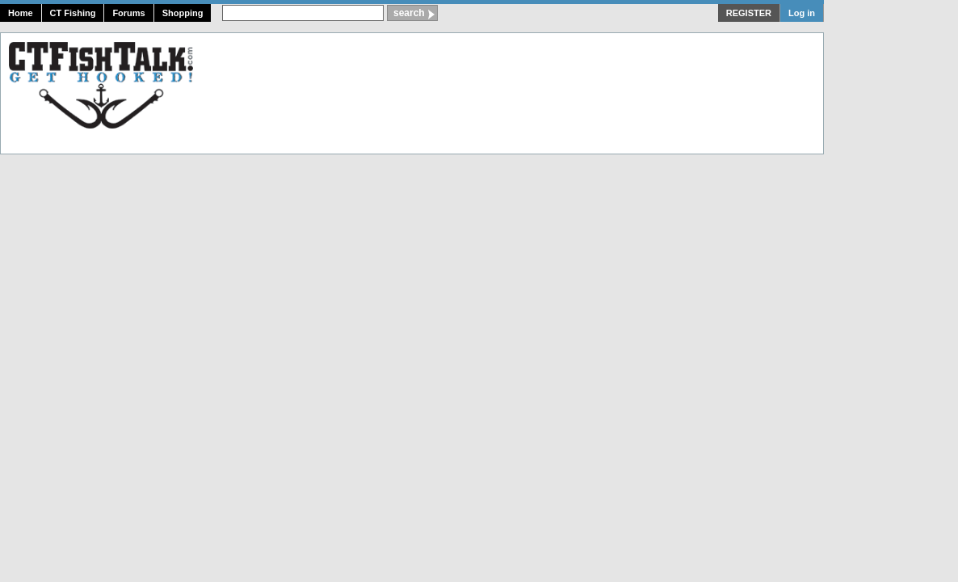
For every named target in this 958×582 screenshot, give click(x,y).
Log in (801, 13)
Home (20, 13)
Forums (128, 13)
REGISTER (748, 13)
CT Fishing (73, 13)
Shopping (183, 13)
